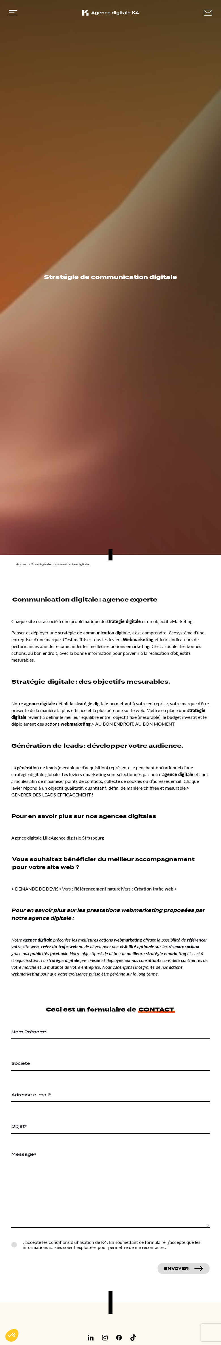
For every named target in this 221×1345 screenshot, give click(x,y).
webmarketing (76, 724)
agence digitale (39, 703)
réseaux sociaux (184, 946)
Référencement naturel (98, 888)
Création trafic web (153, 888)
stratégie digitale (124, 621)
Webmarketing (138, 639)
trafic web (68, 946)
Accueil (21, 564)
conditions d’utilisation (71, 1242)
